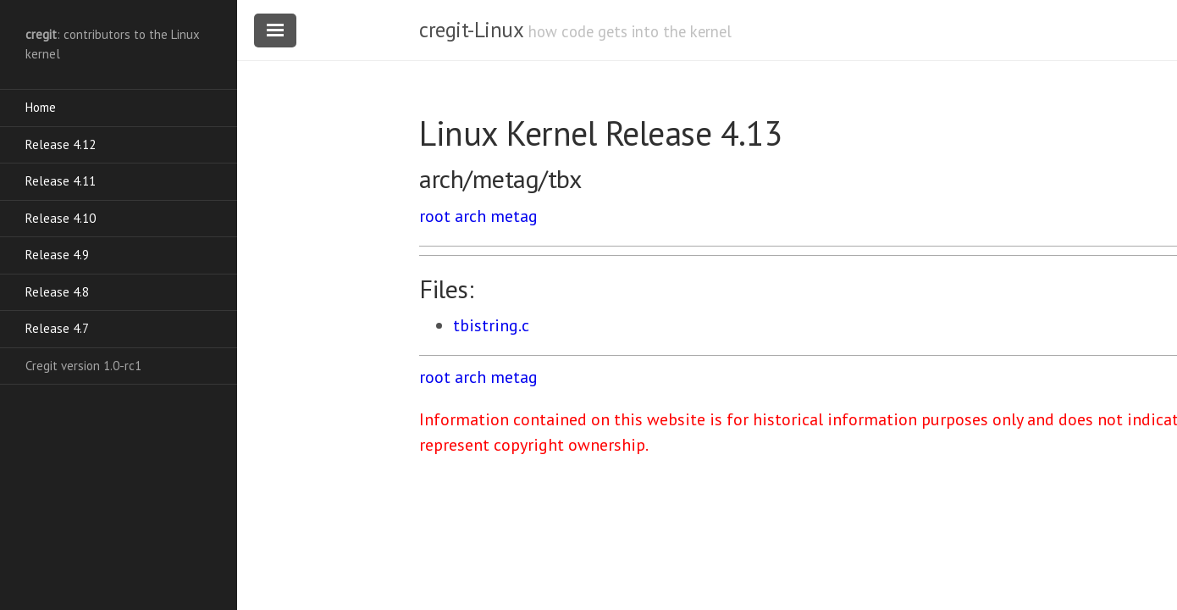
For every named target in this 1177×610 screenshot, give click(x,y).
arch (470, 216)
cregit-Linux (470, 29)
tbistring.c (491, 325)
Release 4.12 (60, 144)
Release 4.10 (60, 218)
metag (514, 216)
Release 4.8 (57, 292)
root (434, 216)
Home (40, 107)
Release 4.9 (57, 255)
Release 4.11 (60, 181)
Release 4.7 (57, 328)
